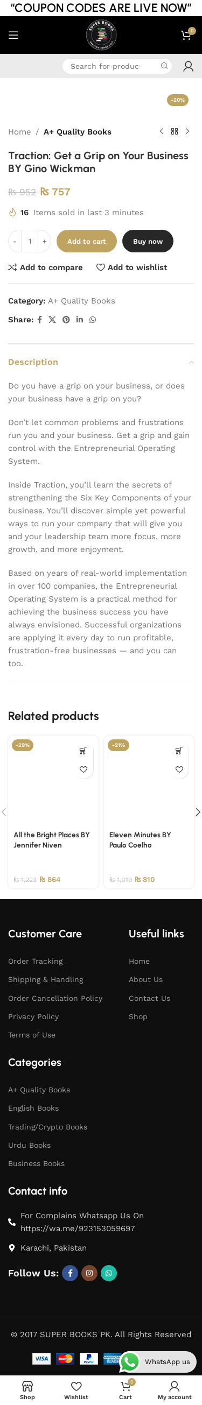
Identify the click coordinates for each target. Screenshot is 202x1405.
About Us (146, 979)
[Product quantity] (30, 241)
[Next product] (187, 131)
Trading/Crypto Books (47, 1126)
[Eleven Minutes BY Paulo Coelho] (149, 781)
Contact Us (149, 998)
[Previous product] (161, 131)
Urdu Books (29, 1145)
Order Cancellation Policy (55, 998)
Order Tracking (35, 961)
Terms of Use (31, 1034)
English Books (33, 1108)
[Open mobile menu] (13, 35)
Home (19, 132)
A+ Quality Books (78, 132)
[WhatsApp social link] (92, 320)
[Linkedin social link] (79, 320)
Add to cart (86, 241)
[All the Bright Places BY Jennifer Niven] (53, 781)
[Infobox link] (16, 66)
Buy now (148, 241)
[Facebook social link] (39, 320)
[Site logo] (101, 34)
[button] (83, 750)
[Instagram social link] (89, 1273)
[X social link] (52, 320)
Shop (138, 1016)
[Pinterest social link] (66, 320)
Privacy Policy (33, 1016)
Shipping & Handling (45, 979)
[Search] (117, 66)
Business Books (36, 1163)
